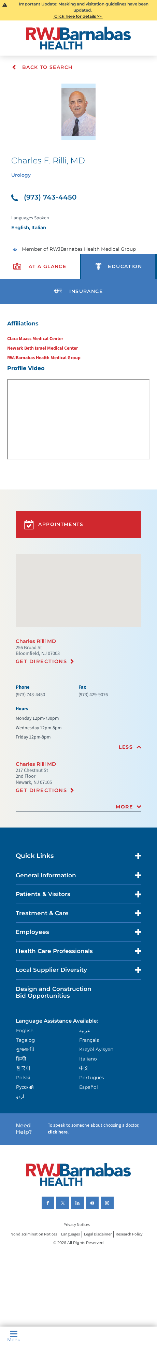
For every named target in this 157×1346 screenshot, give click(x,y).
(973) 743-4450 (43, 197)
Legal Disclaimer (98, 1234)
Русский (24, 1087)
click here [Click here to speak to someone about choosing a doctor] (58, 1132)
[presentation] (40, 266)
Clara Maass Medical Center (35, 338)
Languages (70, 1234)
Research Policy (129, 1234)
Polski (23, 1077)
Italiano (88, 1059)
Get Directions (41, 661)
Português (91, 1077)
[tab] (78, 747)
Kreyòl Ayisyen (96, 1049)
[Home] (78, 38)
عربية (84, 1030)
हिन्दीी (21, 1059)
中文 (84, 1068)
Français (89, 1040)
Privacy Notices (76, 1225)
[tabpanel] (78, 392)
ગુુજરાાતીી (25, 1049)
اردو (20, 1096)
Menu (13, 1336)
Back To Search (42, 67)
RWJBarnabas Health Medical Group (44, 357)
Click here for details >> (78, 16)
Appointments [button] (53, 525)
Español (88, 1087)
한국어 (23, 1068)
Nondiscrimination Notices (34, 1234)
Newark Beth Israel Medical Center (42, 348)
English (24, 1030)
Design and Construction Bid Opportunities (53, 992)
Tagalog (25, 1040)
